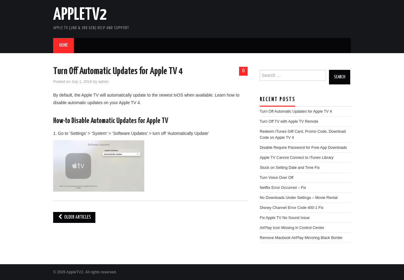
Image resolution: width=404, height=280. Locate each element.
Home (63, 45)
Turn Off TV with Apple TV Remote (289, 121)
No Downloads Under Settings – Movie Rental (298, 198)
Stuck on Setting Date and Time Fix (290, 168)
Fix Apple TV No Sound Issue (285, 218)
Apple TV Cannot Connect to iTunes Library (297, 157)
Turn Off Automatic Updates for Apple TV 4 (118, 71)
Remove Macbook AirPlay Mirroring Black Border (301, 238)
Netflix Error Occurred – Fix (283, 188)
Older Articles (74, 217)
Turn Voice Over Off (276, 178)
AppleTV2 (80, 14)
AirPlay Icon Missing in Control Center (292, 228)
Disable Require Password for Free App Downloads (303, 147)
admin (103, 82)
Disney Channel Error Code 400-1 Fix (292, 208)
